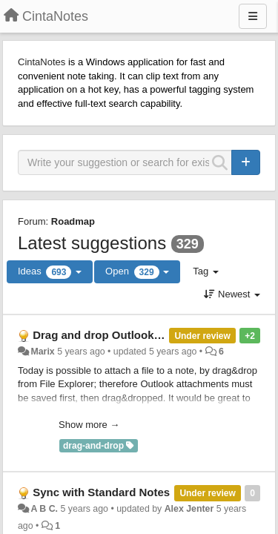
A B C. (44, 509)
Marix (42, 351)
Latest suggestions (92, 243)
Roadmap (73, 221)
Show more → (89, 424)
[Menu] (253, 16)
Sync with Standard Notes (101, 492)
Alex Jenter (189, 509)
